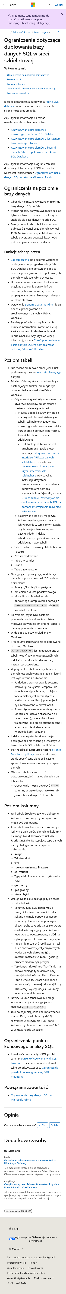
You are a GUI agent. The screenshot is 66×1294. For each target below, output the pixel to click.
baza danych (41, 32)
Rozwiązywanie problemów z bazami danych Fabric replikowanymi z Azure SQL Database (33, 152)
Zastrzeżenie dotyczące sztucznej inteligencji (31, 1257)
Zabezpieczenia (20, 259)
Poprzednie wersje (16, 1262)
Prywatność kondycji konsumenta (25, 1273)
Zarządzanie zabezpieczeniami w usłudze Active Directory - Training (30, 1161)
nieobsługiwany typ (49, 372)
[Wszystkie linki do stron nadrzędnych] (7, 32)
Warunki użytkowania (18, 1278)
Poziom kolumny (16, 84)
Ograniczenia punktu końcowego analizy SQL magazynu (34, 1072)
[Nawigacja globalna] (3, 5)
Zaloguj (59, 4)
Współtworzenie (15, 1268)
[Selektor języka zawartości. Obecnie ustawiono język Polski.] (14, 1229)
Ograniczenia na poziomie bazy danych (28, 74)
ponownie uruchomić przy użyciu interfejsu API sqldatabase (37, 470)
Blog (32, 1262)
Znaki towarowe (42, 1278)
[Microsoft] (33, 4)
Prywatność (35, 1268)
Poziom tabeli (14, 79)
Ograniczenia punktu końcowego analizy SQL (31, 88)
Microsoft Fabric (22, 32)
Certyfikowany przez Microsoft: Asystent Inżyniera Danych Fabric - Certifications (31, 1186)
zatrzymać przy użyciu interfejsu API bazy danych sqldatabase (40, 457)
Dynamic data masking (39, 304)
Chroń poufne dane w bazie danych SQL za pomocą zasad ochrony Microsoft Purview (35, 344)
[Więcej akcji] (59, 32)
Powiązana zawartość (18, 93)
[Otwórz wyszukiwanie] (50, 5)
